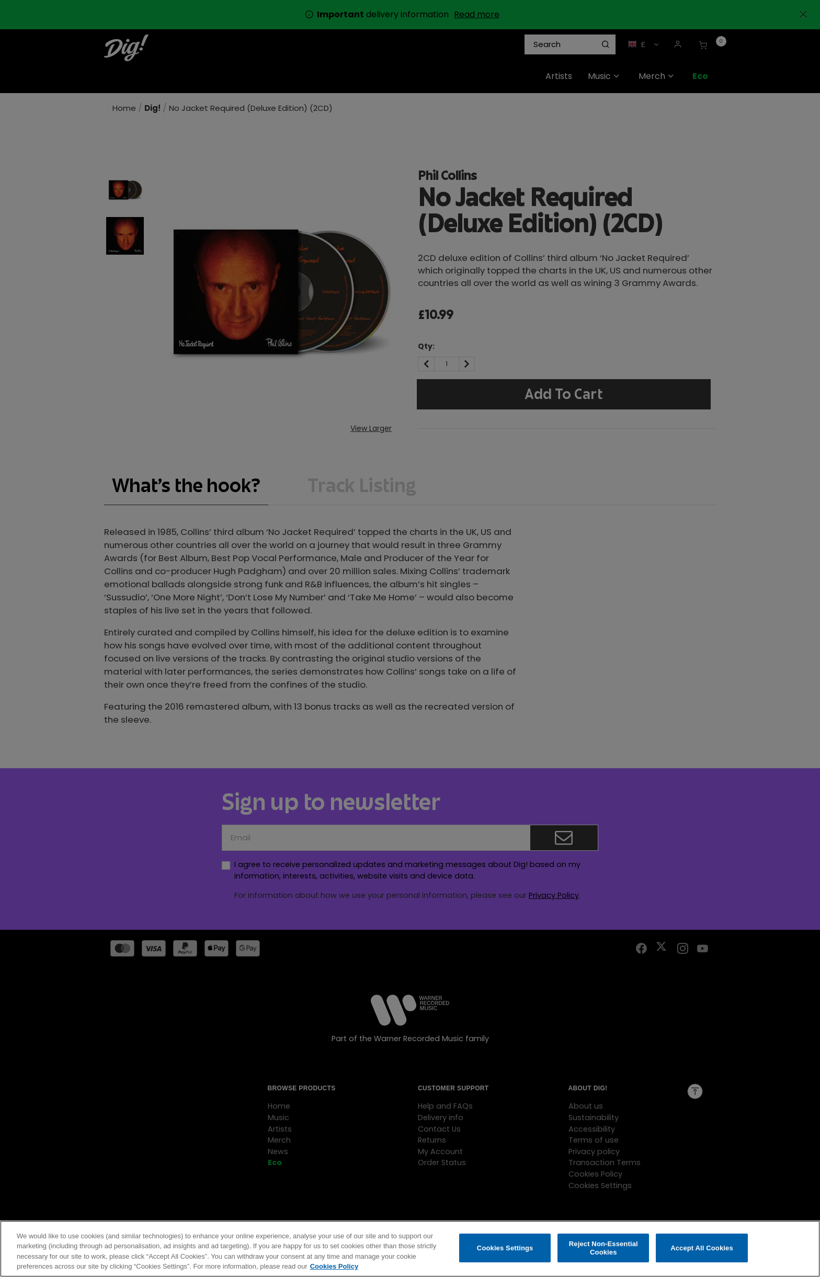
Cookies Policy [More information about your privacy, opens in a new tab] (334, 1267)
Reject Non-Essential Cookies (603, 1248)
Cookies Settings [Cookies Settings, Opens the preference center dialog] (505, 1248)
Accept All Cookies (701, 1248)
